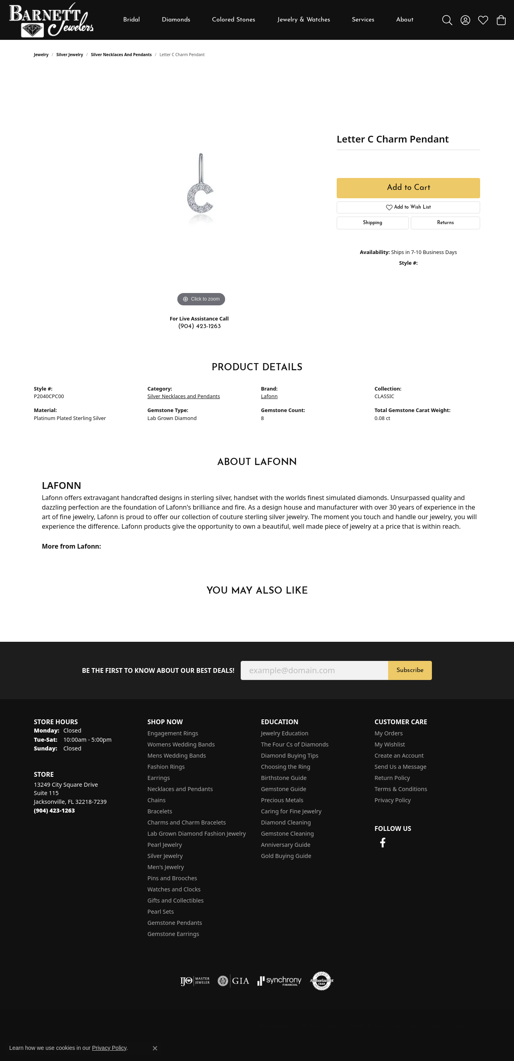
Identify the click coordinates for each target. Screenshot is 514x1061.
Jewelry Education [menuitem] (284, 733)
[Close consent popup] (155, 1048)
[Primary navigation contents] (268, 20)
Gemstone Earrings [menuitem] (173, 934)
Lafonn (269, 396)
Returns (445, 223)
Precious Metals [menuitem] (282, 800)
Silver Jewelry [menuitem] (165, 856)
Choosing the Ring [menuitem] (285, 766)
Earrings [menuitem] (158, 778)
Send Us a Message (400, 766)
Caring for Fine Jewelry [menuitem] (291, 811)
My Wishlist (390, 744)
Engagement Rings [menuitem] (172, 733)
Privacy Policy (393, 800)
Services (363, 20)
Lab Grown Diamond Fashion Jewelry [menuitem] (196, 833)
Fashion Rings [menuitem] (166, 766)
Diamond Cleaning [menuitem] (286, 822)
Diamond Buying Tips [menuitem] (289, 755)
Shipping (372, 223)
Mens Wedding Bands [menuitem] (176, 755)
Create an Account (399, 755)
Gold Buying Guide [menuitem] (286, 856)
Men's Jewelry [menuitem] (165, 867)
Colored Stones (233, 20)
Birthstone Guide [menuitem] (284, 778)
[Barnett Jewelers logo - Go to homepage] (51, 20)
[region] (201, 189)
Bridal (131, 20)
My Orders (389, 733)
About (405, 20)
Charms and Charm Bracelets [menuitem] (186, 822)
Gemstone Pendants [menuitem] (174, 922)
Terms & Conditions (401, 789)
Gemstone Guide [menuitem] (283, 789)
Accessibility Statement (443, 1026)
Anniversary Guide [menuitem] (285, 844)
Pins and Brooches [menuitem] (172, 878)
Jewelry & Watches (303, 20)
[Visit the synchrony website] (279, 981)
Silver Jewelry (70, 54)
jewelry (41, 54)
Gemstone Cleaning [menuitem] (287, 833)
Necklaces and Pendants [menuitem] (180, 789)
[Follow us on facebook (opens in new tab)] (382, 843)
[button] (447, 20)
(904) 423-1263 (199, 326)
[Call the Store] (54, 810)
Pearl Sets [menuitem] (160, 911)
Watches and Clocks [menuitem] (173, 889)
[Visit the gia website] (233, 981)
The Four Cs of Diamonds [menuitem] (295, 744)
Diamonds (176, 20)
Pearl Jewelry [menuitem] (164, 844)
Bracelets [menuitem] (159, 811)
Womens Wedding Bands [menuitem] (181, 744)
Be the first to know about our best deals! (158, 670)
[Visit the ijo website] (195, 981)
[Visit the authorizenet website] (322, 981)
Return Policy (392, 778)
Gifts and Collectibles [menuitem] (175, 900)
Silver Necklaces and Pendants (121, 54)
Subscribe (410, 670)
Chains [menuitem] (156, 800)
